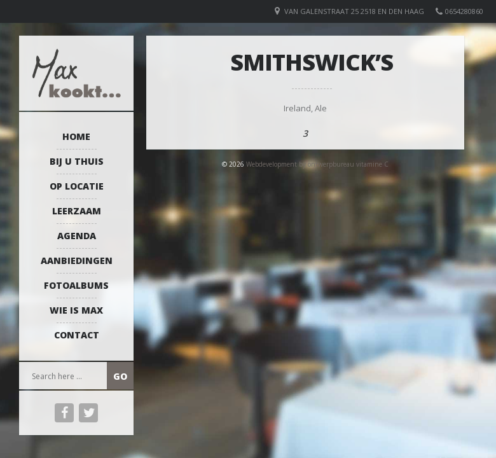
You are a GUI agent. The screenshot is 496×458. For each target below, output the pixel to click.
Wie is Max (76, 310)
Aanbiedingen (77, 260)
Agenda (76, 236)
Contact (76, 335)
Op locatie (77, 186)
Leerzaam (76, 211)
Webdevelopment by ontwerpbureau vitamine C (317, 164)
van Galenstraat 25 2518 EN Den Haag (354, 11)
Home (76, 136)
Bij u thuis (77, 161)
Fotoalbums (76, 285)
